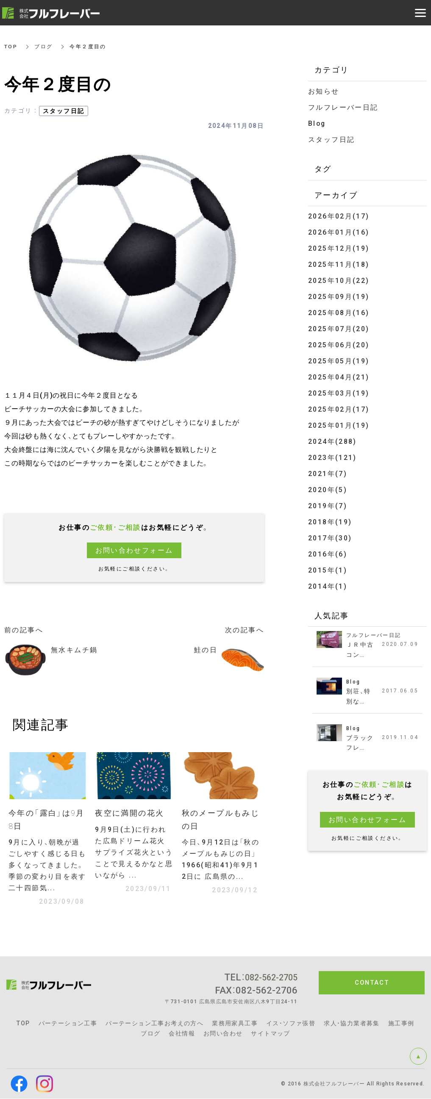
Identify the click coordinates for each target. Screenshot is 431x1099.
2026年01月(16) (339, 231)
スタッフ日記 (63, 111)
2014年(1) (327, 577)
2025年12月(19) (339, 246)
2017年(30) (330, 530)
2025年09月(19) (339, 294)
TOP (10, 47)
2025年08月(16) (339, 309)
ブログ (43, 47)
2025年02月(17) (339, 404)
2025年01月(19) (339, 419)
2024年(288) (332, 436)
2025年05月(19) (339, 357)
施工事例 (401, 1023)
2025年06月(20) (339, 341)
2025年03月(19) (339, 388)
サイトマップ (270, 1033)
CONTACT (372, 983)
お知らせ (323, 91)
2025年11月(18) (339, 262)
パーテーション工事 (68, 1023)
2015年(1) (327, 561)
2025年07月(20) (339, 325)
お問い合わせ (222, 1033)
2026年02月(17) (339, 215)
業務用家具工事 (235, 1023)
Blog (317, 123)
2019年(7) (327, 498)
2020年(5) (327, 483)
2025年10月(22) (339, 278)
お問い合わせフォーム (134, 550)
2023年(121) (332, 451)
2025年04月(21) (339, 372)
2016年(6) (327, 546)
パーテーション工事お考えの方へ (154, 1023)
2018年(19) (330, 514)
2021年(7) (327, 467)
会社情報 (182, 1033)
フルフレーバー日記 (343, 107)
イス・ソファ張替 (290, 1023)
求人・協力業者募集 (352, 1023)
